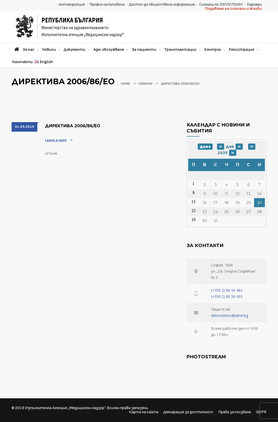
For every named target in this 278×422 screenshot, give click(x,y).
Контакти (22, 62)
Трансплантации (180, 49)
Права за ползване (234, 412)
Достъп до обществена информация (162, 4)
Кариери (254, 4)
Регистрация (241, 49)
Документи (74, 49)
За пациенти (144, 49)
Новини (49, 49)
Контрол (212, 49)
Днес (205, 147)
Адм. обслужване (108, 49)
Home (125, 84)
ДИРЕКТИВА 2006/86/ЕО (72, 125)
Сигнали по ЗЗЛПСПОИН (220, 4)
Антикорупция (72, 4)
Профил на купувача (107, 4)
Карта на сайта (143, 412)
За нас (28, 49)
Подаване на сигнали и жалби (233, 8)
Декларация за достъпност (188, 412)
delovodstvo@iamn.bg (229, 315)
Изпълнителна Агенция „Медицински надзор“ (65, 408)
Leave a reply (56, 140)
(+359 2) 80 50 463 (226, 290)
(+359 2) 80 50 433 (226, 296)
